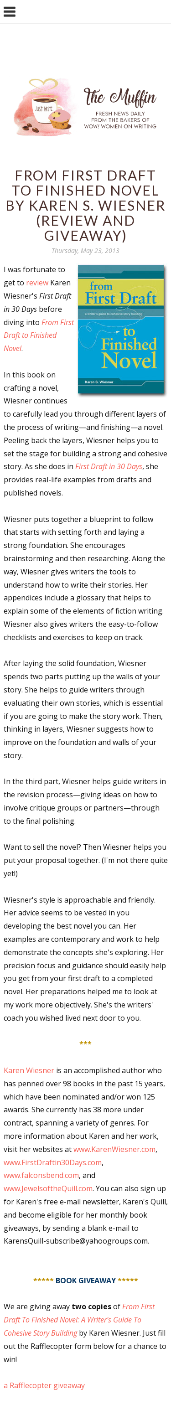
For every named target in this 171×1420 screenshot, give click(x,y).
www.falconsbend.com (41, 1175)
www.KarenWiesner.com (114, 1149)
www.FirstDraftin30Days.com (53, 1162)
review (37, 283)
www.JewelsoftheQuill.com (48, 1188)
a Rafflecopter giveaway (44, 1385)
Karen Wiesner (29, 1070)
